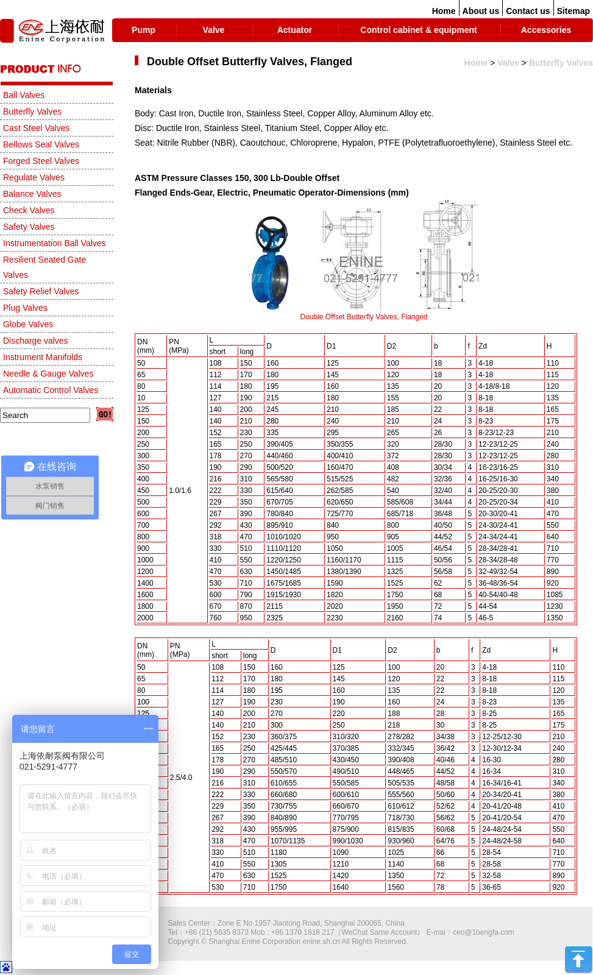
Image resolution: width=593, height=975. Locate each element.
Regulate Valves (34, 177)
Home (444, 11)
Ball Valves (23, 95)
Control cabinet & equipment (418, 30)
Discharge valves (35, 341)
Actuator (295, 30)
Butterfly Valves (561, 63)
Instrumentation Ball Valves (54, 243)
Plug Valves (25, 308)
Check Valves (29, 210)
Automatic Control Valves (50, 390)
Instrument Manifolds (42, 357)
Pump (143, 30)
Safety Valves (29, 227)
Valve (214, 30)
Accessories (546, 30)
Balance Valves (32, 194)
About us (481, 11)
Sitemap (573, 11)
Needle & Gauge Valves (48, 373)
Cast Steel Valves (36, 128)
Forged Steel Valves (41, 161)
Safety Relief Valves (41, 291)
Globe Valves (28, 324)
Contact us (528, 11)
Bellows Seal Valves (41, 144)
